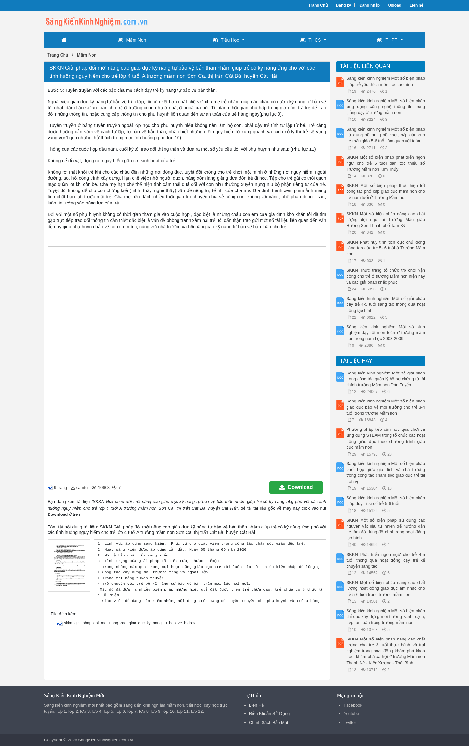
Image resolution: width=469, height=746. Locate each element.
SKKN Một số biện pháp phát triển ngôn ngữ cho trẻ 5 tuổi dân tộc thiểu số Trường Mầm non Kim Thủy (386, 163)
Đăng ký (343, 5)
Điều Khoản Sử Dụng (269, 713)
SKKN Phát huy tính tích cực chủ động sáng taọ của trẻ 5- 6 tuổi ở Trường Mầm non (386, 248)
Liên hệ (416, 5)
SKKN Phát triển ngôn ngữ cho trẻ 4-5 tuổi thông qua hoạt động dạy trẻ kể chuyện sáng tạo (386, 560)
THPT (387, 40)
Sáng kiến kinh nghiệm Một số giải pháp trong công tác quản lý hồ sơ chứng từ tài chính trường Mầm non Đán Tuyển (386, 379)
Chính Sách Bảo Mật (268, 722)
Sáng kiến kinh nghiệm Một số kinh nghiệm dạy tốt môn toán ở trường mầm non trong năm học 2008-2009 (386, 332)
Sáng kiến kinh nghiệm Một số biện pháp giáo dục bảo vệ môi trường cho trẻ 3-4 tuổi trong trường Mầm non (386, 407)
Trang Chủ (318, 5)
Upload (395, 5)
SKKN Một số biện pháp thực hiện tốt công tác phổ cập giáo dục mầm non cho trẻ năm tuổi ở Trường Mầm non (386, 191)
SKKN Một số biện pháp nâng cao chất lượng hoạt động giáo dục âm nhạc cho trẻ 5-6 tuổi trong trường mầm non (386, 588)
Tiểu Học (226, 40)
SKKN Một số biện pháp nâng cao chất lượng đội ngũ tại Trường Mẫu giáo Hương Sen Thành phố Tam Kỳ (386, 219)
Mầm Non (132, 40)
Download (296, 487)
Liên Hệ (256, 705)
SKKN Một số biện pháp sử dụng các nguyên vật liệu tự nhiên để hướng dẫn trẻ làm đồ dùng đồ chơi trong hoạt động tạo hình (386, 529)
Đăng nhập (370, 5)
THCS (310, 40)
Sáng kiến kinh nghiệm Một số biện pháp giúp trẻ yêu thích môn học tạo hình (386, 81)
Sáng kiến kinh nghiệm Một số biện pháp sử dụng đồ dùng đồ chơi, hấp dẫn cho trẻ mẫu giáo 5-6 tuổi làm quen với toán (386, 135)
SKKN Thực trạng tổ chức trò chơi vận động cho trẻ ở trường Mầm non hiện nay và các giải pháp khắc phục (386, 276)
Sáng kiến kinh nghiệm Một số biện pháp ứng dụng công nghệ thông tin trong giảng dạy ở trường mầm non (386, 106)
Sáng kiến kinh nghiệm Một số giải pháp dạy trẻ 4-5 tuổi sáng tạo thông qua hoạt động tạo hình (386, 304)
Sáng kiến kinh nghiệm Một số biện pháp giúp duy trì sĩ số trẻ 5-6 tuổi (386, 500)
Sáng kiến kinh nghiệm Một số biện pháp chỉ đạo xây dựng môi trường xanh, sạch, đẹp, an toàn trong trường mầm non (386, 616)
